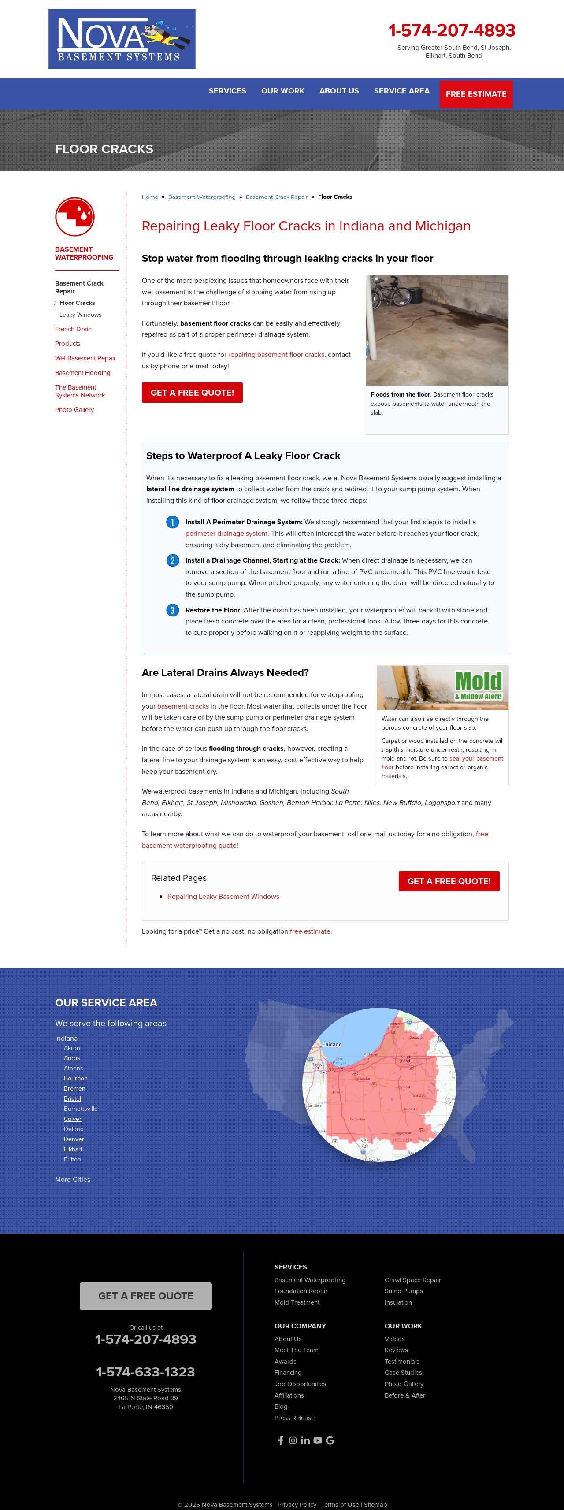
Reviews (396, 1346)
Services (220, 92)
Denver (74, 1136)
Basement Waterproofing (84, 250)
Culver (73, 1116)
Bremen (74, 1085)
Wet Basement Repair (85, 355)
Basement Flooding (83, 370)
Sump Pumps (404, 1288)
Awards (286, 1358)
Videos (395, 1335)
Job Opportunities (300, 1380)
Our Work (278, 92)
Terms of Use (340, 1501)
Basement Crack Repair (79, 284)
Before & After (405, 1392)
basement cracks (183, 703)
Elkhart (73, 1146)
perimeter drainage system (226, 530)
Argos (72, 1055)
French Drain (73, 326)
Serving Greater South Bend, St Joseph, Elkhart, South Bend (454, 51)
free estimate (310, 928)
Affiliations (289, 1392)
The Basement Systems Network (80, 388)
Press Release (295, 1414)
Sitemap (375, 1501)
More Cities (72, 1176)
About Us (337, 92)
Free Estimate (477, 92)
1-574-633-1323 (145, 1369)
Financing (288, 1369)
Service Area (402, 92)
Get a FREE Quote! (192, 390)
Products (68, 341)
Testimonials (402, 1358)
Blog (281, 1403)
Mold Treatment (297, 1299)
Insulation (398, 1299)
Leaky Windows (80, 312)
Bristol (72, 1095)
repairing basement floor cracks (276, 351)
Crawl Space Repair (413, 1276)
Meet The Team (297, 1346)
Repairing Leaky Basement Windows (223, 893)
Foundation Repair (301, 1288)
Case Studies (403, 1369)
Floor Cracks (77, 300)
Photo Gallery (74, 407)
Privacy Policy (297, 1501)
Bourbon (76, 1075)
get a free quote (145, 1293)
